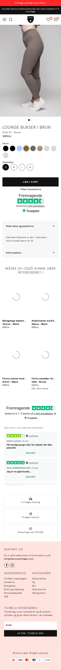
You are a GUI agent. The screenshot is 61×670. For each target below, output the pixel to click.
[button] (30, 226)
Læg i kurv (30, 182)
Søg (11, 19)
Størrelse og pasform (20, 226)
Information (13, 252)
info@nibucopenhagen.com (19, 558)
